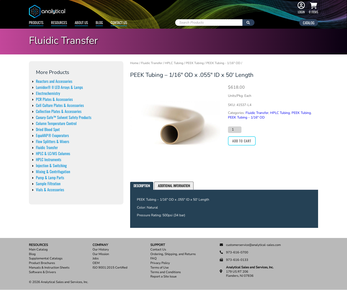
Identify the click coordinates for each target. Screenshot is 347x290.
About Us (81, 22)
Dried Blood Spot (48, 129)
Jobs (96, 259)
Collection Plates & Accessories (58, 111)
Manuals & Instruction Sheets (49, 268)
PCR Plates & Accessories (54, 99)
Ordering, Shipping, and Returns (173, 254)
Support (157, 245)
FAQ (153, 259)
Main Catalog (38, 250)
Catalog (308, 22)
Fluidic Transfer (47, 147)
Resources (59, 22)
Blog (99, 22)
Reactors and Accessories (54, 81)
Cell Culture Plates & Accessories (60, 105)
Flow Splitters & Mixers (52, 141)
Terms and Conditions (165, 272)
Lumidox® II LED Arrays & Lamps (59, 87)
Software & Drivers (42, 272)
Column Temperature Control (56, 123)
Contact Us (119, 22)
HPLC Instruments (48, 159)
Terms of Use (159, 268)
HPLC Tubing (174, 63)
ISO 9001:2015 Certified (110, 268)
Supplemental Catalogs (45, 259)
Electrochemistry (48, 93)
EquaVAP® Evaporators (52, 135)
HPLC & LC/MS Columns (53, 153)
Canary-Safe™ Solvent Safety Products (63, 117)
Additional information (174, 185)
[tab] (141, 186)
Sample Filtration (48, 183)
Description (141, 185)
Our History (101, 250)
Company (100, 245)
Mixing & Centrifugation (53, 171)
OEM (96, 263)
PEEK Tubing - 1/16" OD (223, 63)
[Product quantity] (234, 129)
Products (36, 22)
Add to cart (241, 140)
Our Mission (101, 254)
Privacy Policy (160, 263)
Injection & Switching (51, 165)
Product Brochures (42, 263)
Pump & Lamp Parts (50, 177)
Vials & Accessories (50, 189)
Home (134, 63)
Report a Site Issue (163, 277)
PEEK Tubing (195, 63)
